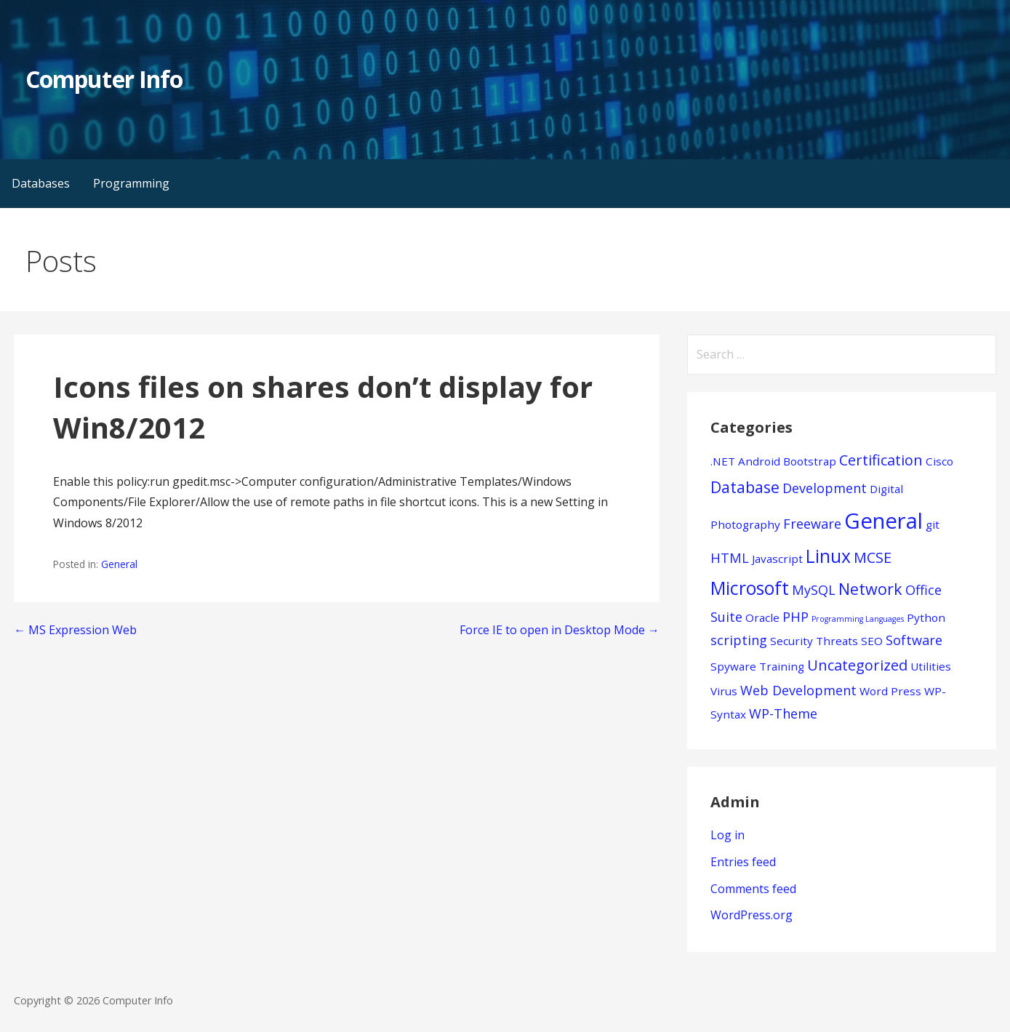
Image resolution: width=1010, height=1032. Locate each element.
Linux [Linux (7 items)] (828, 556)
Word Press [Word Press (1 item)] (890, 691)
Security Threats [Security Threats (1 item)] (814, 640)
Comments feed (753, 889)
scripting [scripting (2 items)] (738, 640)
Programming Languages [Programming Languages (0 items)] (857, 619)
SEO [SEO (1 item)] (872, 640)
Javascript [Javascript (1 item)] (777, 558)
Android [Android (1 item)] (759, 461)
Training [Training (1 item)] (781, 666)
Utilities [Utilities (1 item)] (930, 666)
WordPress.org (751, 915)
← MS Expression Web (75, 630)
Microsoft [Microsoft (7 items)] (749, 588)
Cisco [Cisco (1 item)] (939, 461)
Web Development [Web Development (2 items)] (798, 690)
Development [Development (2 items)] (824, 488)
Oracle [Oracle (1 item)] (762, 617)
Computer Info (104, 79)
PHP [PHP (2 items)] (795, 616)
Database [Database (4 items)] (744, 486)
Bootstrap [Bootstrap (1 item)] (809, 461)
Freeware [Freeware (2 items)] (812, 523)
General (119, 564)
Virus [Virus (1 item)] (723, 691)
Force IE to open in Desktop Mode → (560, 630)
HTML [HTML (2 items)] (729, 558)
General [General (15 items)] (883, 520)
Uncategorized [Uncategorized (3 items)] (857, 665)
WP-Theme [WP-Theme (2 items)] (783, 713)
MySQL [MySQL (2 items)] (813, 590)
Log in (727, 835)
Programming (131, 183)
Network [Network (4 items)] (870, 588)
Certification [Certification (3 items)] (881, 460)
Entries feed (743, 862)
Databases (41, 183)
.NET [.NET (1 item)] (722, 461)
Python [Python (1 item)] (926, 617)
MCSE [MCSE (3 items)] (872, 557)
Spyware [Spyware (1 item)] (733, 666)
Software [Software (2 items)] (914, 640)
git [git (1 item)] (932, 524)
